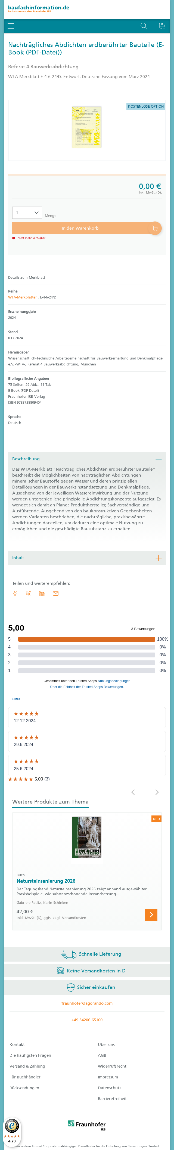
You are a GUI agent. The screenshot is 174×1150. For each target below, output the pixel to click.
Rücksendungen (24, 1087)
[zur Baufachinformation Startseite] (87, 9)
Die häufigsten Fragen (30, 1055)
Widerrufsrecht (112, 1066)
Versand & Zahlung (27, 1066)
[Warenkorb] (161, 12)
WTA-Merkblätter (23, 297)
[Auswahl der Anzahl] (27, 213)
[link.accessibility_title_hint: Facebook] (15, 593)
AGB (102, 1055)
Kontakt (17, 1044)
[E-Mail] (55, 593)
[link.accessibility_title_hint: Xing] (28, 593)
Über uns (106, 1044)
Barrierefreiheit (112, 1098)
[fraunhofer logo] (87, 1126)
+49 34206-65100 (87, 1019)
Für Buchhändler (25, 1077)
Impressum (108, 1077)
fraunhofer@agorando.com (87, 1003)
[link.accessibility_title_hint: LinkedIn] (42, 593)
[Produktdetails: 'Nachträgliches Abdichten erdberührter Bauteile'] (87, 130)
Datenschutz (110, 1087)
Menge (50, 216)
